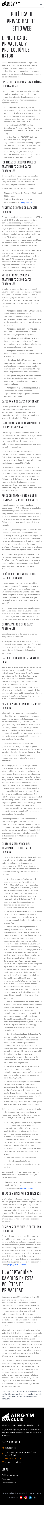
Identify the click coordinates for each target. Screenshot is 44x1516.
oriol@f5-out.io (25, 202)
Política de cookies (9, 1483)
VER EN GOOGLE (13, 1458)
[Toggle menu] (40, 3)
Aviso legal (6, 1479)
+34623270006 (10, 1448)
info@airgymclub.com (13, 1462)
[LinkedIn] (30, 1497)
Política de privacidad (10, 1475)
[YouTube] (21, 1497)
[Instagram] (25, 1497)
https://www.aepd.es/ (17, 1264)
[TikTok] (35, 1497)
